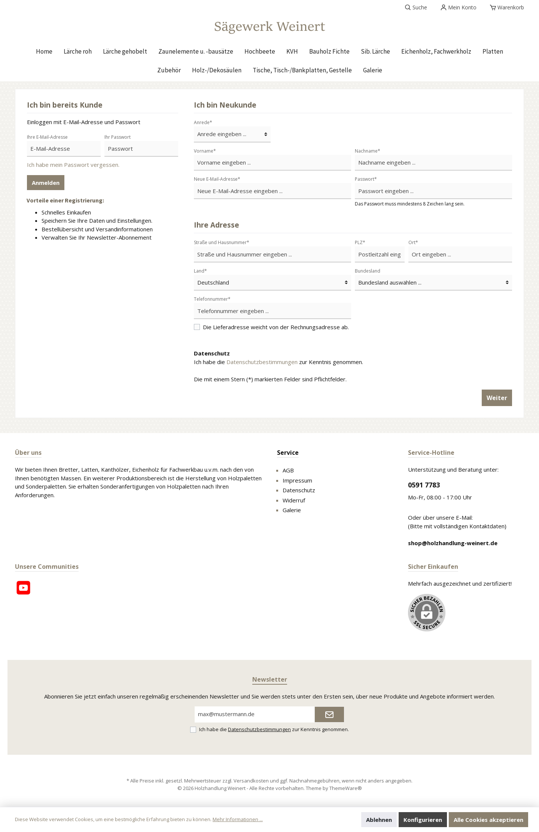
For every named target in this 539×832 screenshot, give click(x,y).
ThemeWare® (345, 788)
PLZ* (360, 242)
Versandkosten (251, 780)
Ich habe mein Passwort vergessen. (73, 164)
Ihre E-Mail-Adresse (47, 137)
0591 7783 (424, 484)
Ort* (413, 242)
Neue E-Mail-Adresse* (217, 179)
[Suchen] (416, 7)
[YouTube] (23, 587)
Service (288, 452)
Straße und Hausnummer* (221, 242)
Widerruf (294, 500)
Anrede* (203, 122)
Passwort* (366, 179)
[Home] (44, 51)
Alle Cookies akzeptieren (488, 819)
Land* (200, 271)
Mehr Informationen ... (238, 819)
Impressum (297, 480)
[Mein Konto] (458, 7)
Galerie (292, 510)
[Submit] (329, 714)
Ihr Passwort (117, 137)
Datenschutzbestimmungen (262, 362)
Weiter (497, 398)
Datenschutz (299, 490)
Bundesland (367, 271)
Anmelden (46, 182)
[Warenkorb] (507, 7)
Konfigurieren (423, 819)
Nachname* (367, 151)
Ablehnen (379, 819)
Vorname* (205, 151)
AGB (288, 470)
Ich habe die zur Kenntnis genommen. (278, 362)
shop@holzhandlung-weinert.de (452, 543)
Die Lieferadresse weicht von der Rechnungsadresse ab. (276, 327)
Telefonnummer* (212, 299)
